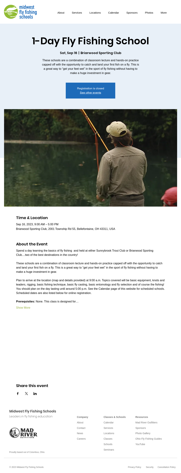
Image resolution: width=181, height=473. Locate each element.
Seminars (109, 449)
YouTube (140, 444)
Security (149, 467)
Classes (108, 438)
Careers (81, 438)
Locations (109, 433)
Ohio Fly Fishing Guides (148, 438)
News (80, 433)
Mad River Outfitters (146, 422)
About (80, 422)
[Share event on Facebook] (17, 393)
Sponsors (140, 428)
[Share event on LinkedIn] (35, 393)
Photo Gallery (142, 433)
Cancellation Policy (167, 467)
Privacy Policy (134, 467)
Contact (81, 428)
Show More (23, 307)
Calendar (109, 422)
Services (108, 428)
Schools (108, 444)
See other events (90, 92)
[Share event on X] (26, 393)
